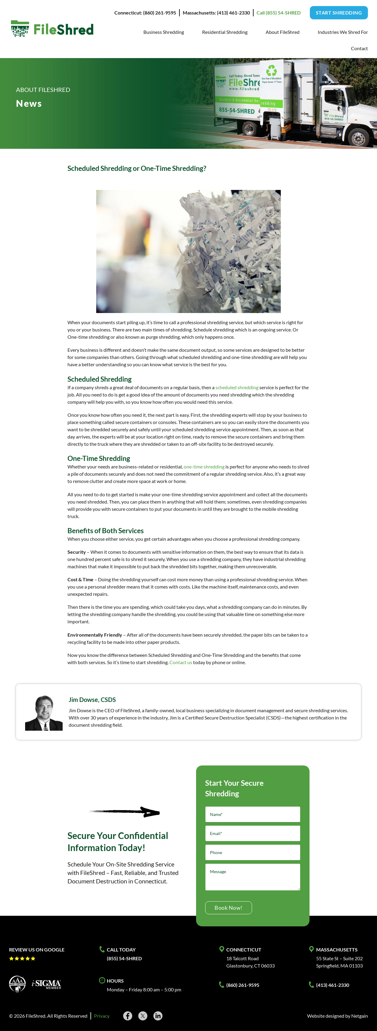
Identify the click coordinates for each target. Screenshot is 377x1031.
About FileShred (283, 32)
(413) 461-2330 (332, 985)
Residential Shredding (225, 32)
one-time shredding (204, 466)
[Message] (252, 877)
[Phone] (252, 852)
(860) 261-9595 (242, 985)
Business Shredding (163, 32)
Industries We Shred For (343, 32)
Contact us (180, 662)
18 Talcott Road (242, 958)
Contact (359, 48)
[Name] (252, 814)
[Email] (252, 833)
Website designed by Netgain (337, 1016)
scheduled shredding (236, 387)
